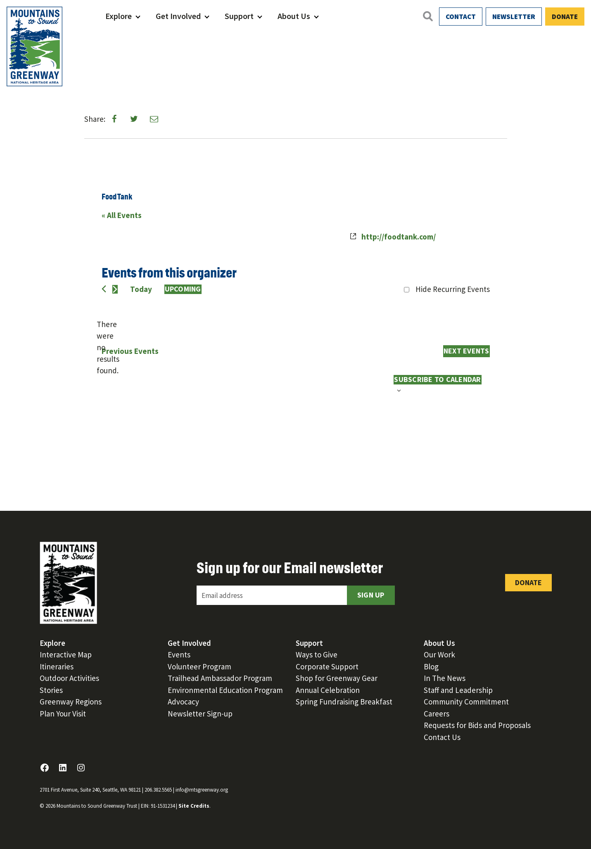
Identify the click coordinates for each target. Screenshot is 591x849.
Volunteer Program (199, 666)
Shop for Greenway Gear (336, 678)
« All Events (122, 215)
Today (141, 289)
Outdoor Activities (69, 678)
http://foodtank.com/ (398, 237)
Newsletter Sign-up (200, 714)
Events (179, 654)
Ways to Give (316, 654)
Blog (431, 666)
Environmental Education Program (225, 690)
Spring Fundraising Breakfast (344, 702)
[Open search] (427, 16)
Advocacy (183, 702)
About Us (294, 16)
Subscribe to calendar (437, 379)
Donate (565, 16)
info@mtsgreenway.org (202, 789)
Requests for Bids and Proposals (477, 725)
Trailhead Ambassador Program (220, 678)
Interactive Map (66, 654)
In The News (444, 678)
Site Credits (193, 805)
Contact (461, 16)
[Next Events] (115, 289)
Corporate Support (327, 666)
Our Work (439, 654)
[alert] (108, 347)
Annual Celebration (328, 690)
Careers (436, 714)
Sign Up (371, 595)
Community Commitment (466, 702)
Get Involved (178, 16)
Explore (118, 16)
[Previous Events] (104, 289)
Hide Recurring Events (452, 289)
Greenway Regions (71, 702)
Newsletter (513, 16)
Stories (51, 690)
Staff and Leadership (458, 690)
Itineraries (57, 666)
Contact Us (442, 737)
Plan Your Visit (63, 714)
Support (239, 16)
